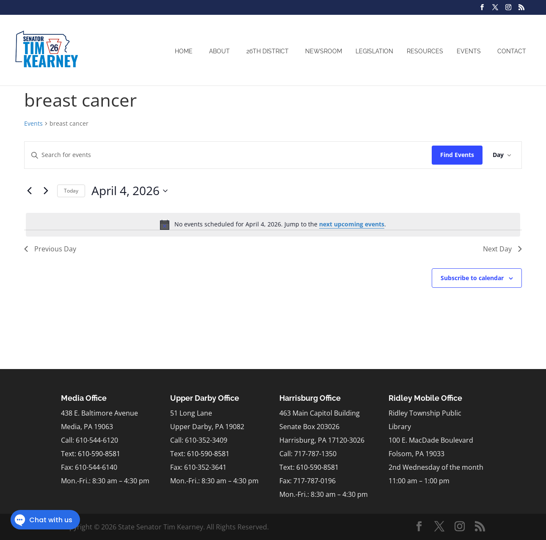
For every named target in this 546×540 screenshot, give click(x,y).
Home (184, 51)
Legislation (374, 51)
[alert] (273, 225)
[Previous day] (29, 191)
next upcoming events (351, 224)
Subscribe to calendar (472, 278)
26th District (267, 51)
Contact (511, 51)
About (219, 51)
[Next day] (46, 191)
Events (469, 51)
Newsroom (323, 51)
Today (71, 190)
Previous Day (50, 248)
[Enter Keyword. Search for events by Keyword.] (228, 155)
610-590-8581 (99, 453)
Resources (425, 51)
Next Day (502, 248)
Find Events (457, 155)
